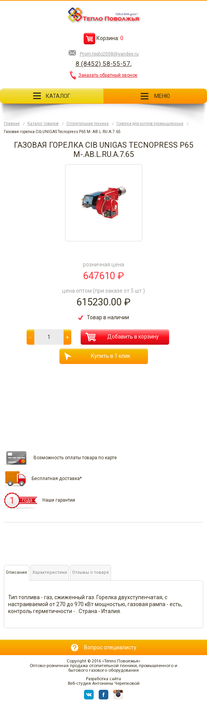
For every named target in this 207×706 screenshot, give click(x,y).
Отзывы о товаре (90, 572)
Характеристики (49, 572)
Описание (16, 572)
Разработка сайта (103, 679)
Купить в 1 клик (97, 356)
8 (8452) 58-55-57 (103, 63)
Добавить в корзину (122, 337)
